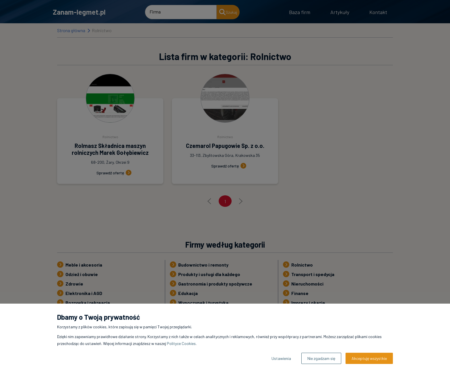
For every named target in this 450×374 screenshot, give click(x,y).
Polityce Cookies (181, 343)
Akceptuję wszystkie (369, 358)
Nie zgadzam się (321, 358)
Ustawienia (281, 358)
